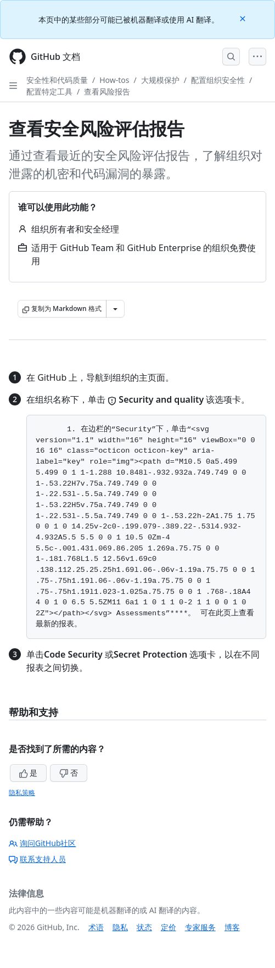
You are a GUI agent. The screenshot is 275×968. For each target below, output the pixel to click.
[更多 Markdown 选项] (115, 309)
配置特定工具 (49, 91)
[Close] (243, 18)
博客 (232, 927)
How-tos (114, 80)
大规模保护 (160, 80)
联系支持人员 (37, 859)
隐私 (120, 927)
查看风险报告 (107, 91)
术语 (96, 927)
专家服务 (200, 927)
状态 (144, 927)
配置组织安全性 (218, 80)
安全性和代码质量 (57, 80)
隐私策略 (22, 792)
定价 (168, 927)
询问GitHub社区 (42, 843)
